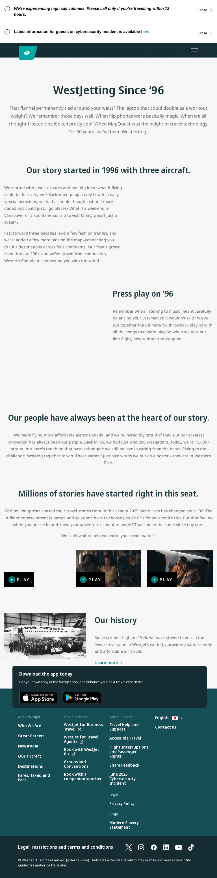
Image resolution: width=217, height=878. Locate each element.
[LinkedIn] (166, 847)
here (145, 31)
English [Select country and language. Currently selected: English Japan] (169, 717)
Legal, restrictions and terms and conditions (65, 847)
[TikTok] (191, 847)
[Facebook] (153, 847)
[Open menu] (194, 50)
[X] (128, 847)
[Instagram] (141, 847)
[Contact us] (165, 727)
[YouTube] (178, 847)
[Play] (37, 568)
